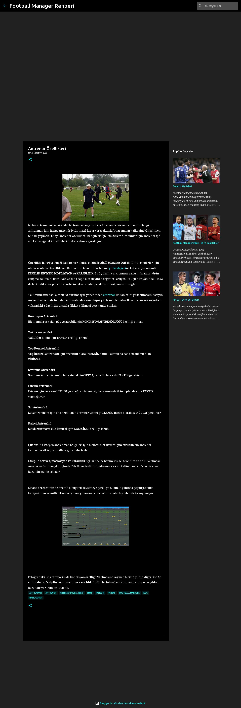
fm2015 (111, 593)
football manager (129, 593)
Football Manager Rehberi (41, 6)
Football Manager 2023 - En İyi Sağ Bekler (196, 243)
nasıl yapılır (35, 598)
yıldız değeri (117, 268)
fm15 (89, 593)
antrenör (109, 295)
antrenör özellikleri (71, 593)
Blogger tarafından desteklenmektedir (120, 703)
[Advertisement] (120, 114)
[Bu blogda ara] (220, 6)
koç (145, 593)
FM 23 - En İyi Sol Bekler (186, 299)
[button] (30, 159)
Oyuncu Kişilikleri (182, 186)
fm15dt (100, 593)
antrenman (35, 593)
